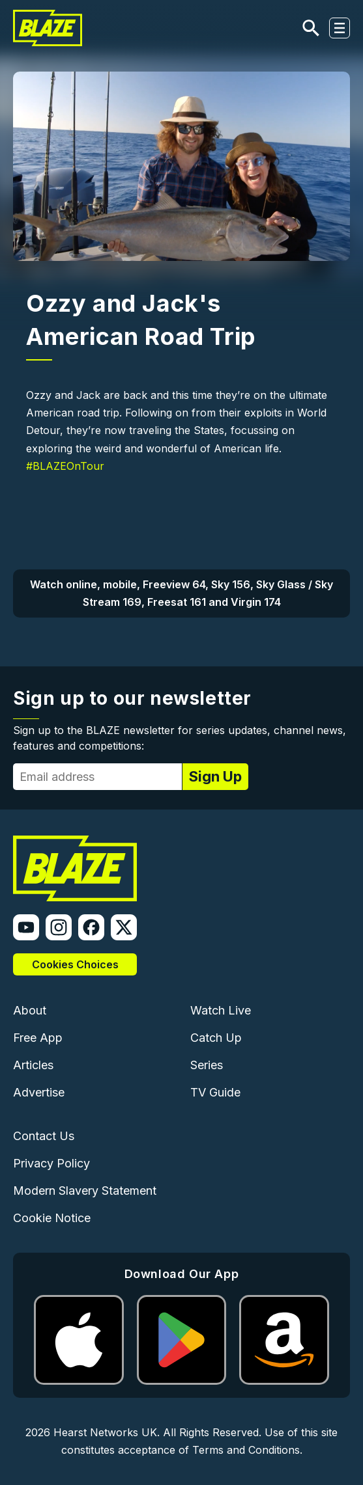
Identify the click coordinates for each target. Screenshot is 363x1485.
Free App (38, 1037)
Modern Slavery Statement (84, 1190)
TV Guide (215, 1092)
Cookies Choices (75, 964)
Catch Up (216, 1037)
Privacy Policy (51, 1163)
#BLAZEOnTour (65, 465)
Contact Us (43, 1136)
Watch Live (220, 1010)
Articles (33, 1065)
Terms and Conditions (246, 1449)
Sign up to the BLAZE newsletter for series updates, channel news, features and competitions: (179, 738)
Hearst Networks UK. (106, 1432)
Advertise (39, 1092)
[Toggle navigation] (339, 28)
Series (206, 1065)
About (29, 1010)
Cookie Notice (52, 1218)
